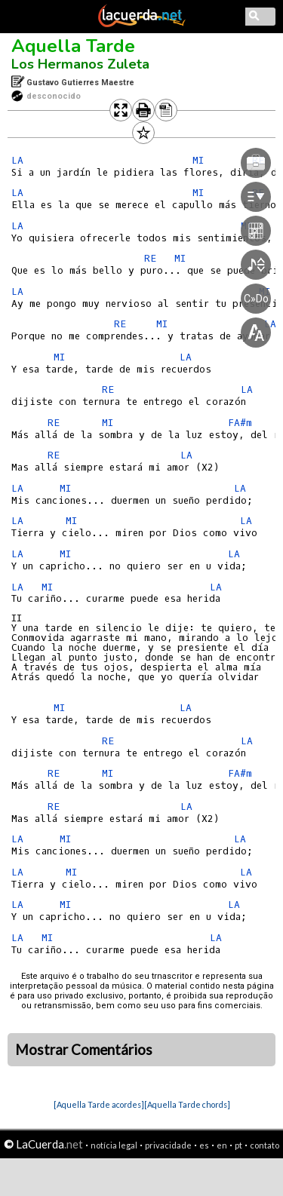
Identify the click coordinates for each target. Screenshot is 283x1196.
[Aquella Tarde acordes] (99, 1104)
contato (264, 1145)
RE (54, 422)
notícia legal (114, 1145)
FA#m (240, 422)
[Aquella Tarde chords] (187, 1104)
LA (17, 160)
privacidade (168, 1145)
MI (59, 357)
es (204, 1145)
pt (238, 1145)
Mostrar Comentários (83, 1049)
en (222, 1145)
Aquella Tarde (73, 46)
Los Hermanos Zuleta (80, 64)
